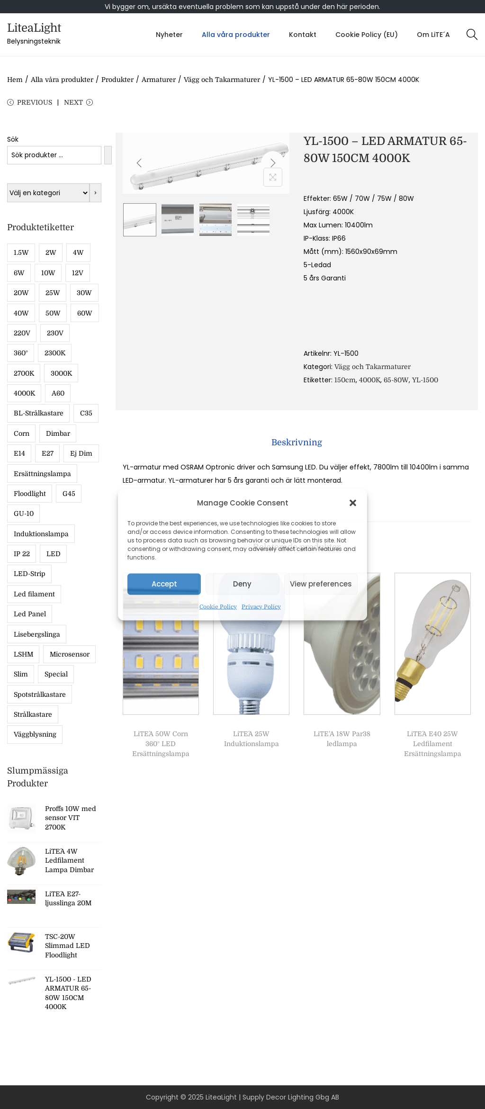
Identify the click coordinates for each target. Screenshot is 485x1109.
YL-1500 (425, 380)
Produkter (117, 79)
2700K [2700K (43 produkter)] (24, 373)
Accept (164, 584)
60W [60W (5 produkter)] (84, 313)
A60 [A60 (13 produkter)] (58, 393)
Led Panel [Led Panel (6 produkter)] (30, 614)
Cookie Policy (218, 606)
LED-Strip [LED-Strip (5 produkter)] (29, 573)
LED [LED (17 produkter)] (53, 554)
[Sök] (108, 155)
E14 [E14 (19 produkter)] (19, 453)
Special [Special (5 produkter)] (56, 674)
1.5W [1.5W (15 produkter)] (21, 252)
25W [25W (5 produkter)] (52, 293)
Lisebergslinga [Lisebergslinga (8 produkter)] (37, 634)
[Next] (273, 163)
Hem (15, 79)
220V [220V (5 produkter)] (22, 333)
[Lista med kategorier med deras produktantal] (48, 192)
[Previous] (139, 163)
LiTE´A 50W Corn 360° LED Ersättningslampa (160, 743)
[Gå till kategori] (95, 192)
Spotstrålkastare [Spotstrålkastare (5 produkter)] (40, 694)
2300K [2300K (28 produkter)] (55, 353)
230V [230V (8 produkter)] (55, 333)
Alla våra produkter (62, 79)
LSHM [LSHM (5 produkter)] (23, 654)
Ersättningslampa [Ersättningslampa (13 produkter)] (42, 474)
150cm (345, 380)
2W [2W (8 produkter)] (50, 252)
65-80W (396, 380)
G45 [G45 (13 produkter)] (69, 493)
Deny (242, 584)
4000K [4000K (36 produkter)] (24, 393)
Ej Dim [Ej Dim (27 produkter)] (81, 453)
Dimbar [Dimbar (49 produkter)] (58, 433)
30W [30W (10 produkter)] (84, 293)
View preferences (321, 584)
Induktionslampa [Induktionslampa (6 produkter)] (41, 534)
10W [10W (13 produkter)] (48, 273)
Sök (12, 139)
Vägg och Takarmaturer (222, 79)
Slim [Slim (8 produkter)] (21, 674)
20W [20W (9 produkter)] (21, 293)
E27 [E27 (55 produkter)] (48, 453)
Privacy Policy (261, 606)
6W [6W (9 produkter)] (19, 273)
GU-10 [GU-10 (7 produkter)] (24, 513)
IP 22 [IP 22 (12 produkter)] (22, 554)
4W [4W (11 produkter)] (78, 252)
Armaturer (159, 79)
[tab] (296, 442)
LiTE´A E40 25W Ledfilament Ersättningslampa (432, 743)
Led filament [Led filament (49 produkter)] (34, 594)
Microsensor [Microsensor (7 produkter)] (70, 654)
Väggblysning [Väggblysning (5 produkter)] (35, 734)
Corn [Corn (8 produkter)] (21, 433)
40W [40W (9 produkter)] (21, 313)
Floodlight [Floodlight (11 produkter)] (30, 493)
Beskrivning (296, 442)
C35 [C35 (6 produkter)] (86, 413)
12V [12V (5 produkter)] (77, 273)
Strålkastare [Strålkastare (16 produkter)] (33, 714)
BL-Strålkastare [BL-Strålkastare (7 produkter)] (38, 413)
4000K (369, 380)
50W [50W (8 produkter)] (53, 313)
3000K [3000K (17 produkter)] (61, 373)
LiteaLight (34, 28)
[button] (353, 502)
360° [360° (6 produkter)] (21, 353)
